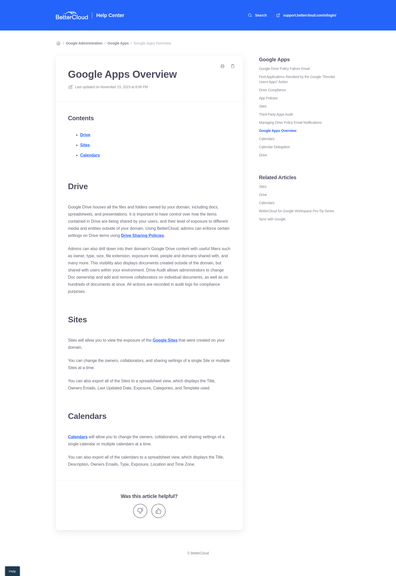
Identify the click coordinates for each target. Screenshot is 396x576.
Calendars (90, 155)
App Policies (268, 98)
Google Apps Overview (152, 43)
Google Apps (118, 43)
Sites (85, 145)
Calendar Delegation (274, 147)
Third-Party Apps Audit (276, 114)
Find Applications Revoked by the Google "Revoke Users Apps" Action (297, 79)
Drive (85, 135)
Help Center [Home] (110, 15)
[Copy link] (233, 66)
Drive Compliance (272, 90)
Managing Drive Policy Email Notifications (290, 122)
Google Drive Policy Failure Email (284, 69)
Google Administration (84, 43)
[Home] (72, 15)
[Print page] (222, 66)
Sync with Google (272, 219)
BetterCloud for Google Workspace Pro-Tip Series (297, 211)
